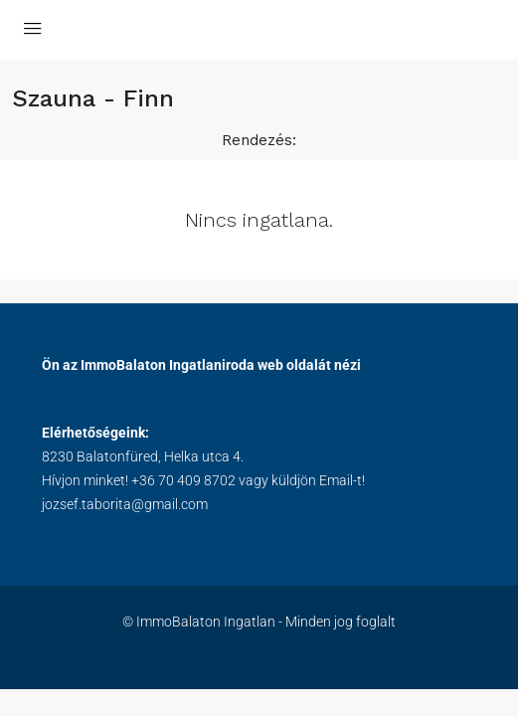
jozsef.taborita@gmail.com (125, 504)
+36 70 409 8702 (183, 480)
